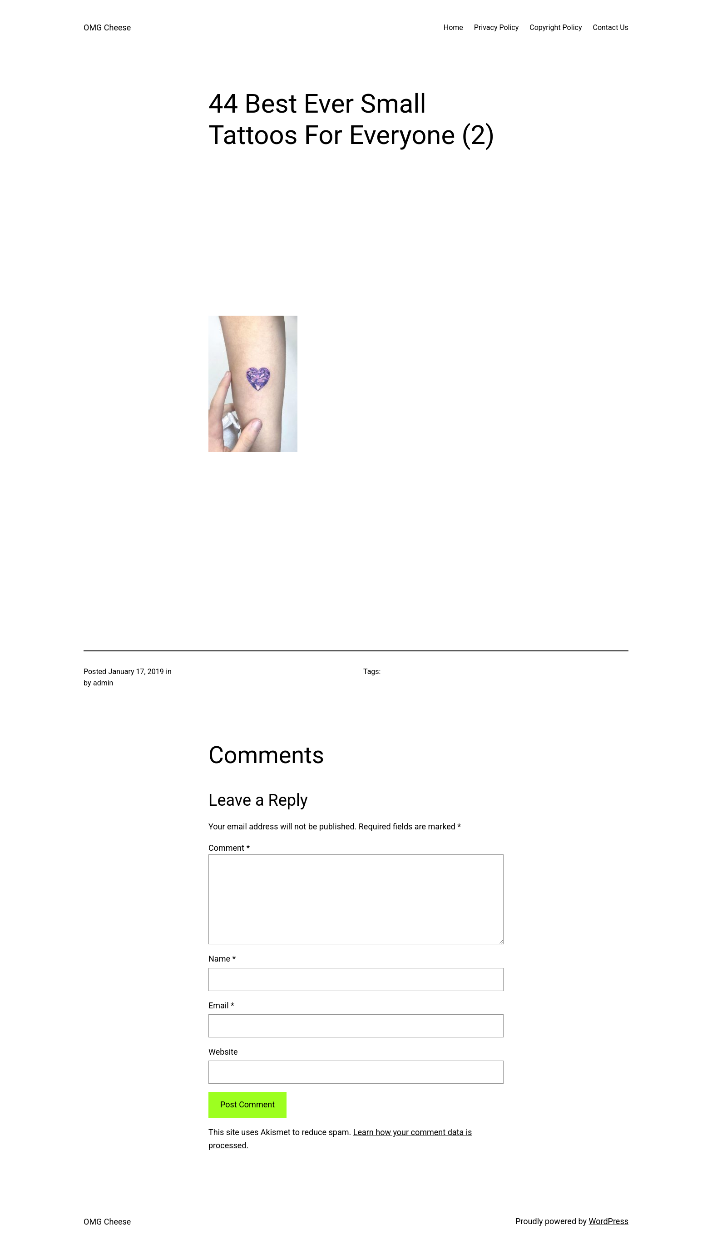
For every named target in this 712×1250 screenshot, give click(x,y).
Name (222, 958)
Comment (229, 848)
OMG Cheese (107, 27)
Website (222, 1052)
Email (221, 1005)
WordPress (608, 1221)
